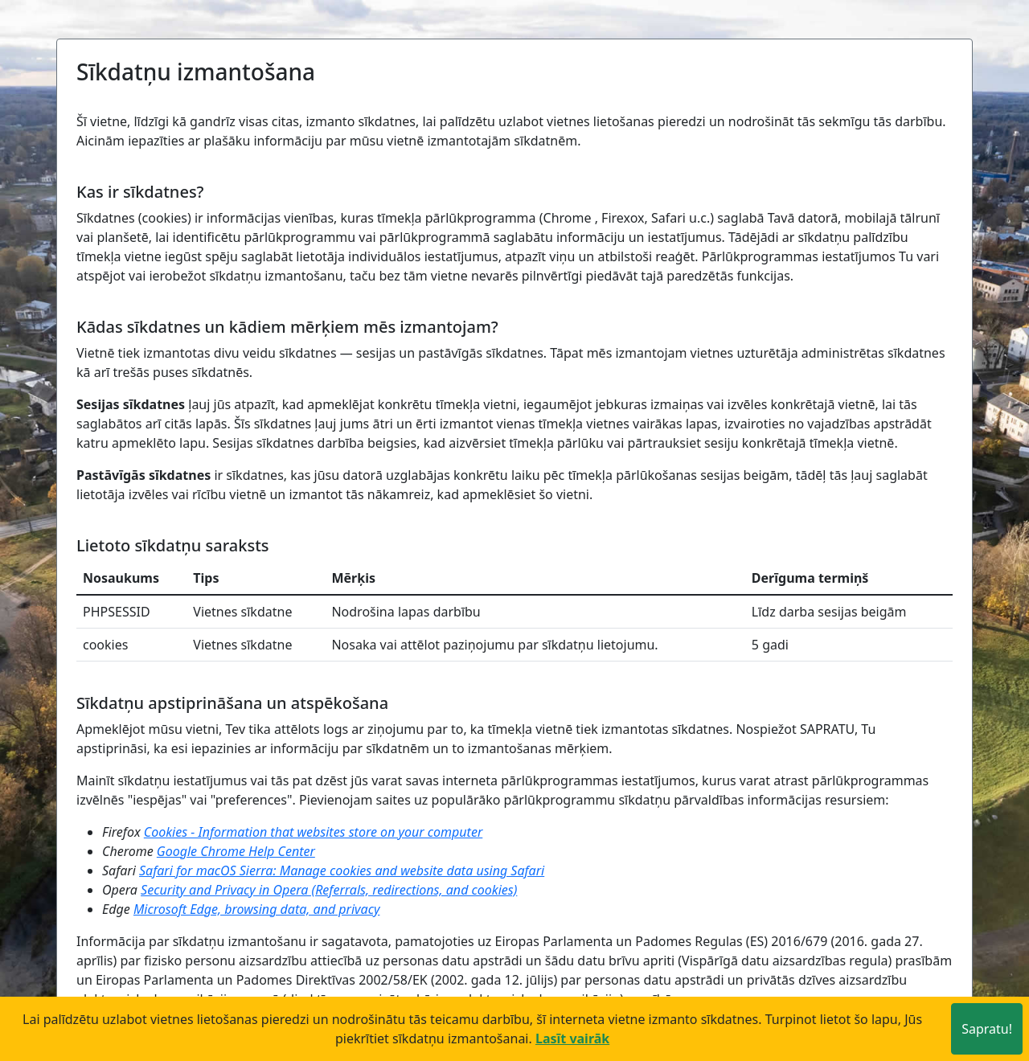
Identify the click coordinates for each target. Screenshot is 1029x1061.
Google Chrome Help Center (236, 851)
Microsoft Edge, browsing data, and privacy (256, 909)
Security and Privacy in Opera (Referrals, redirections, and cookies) (329, 890)
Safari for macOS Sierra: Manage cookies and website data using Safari (341, 870)
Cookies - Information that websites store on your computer (313, 832)
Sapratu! (986, 1029)
